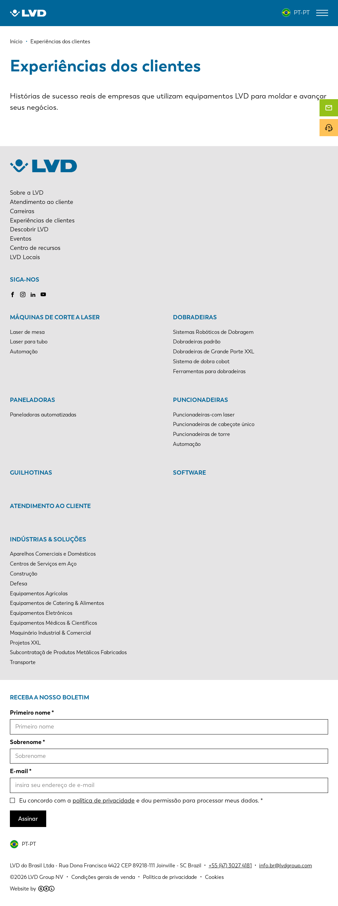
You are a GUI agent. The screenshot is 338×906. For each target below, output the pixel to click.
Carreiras (22, 211)
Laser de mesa (27, 332)
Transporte (23, 662)
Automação (24, 351)
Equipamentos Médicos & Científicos (53, 623)
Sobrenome (26, 742)
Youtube (43, 294)
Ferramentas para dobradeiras (209, 371)
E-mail (19, 771)
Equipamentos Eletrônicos (41, 613)
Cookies (214, 877)
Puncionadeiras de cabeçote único (213, 424)
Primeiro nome (30, 712)
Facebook (12, 294)
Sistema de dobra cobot (201, 361)
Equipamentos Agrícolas (39, 593)
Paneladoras (32, 400)
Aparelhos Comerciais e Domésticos (53, 554)
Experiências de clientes (42, 220)
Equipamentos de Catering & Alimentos (57, 603)
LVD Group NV (45, 877)
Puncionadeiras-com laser (204, 415)
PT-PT (302, 12)
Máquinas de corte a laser (55, 317)
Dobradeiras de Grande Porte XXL (213, 351)
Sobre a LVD (27, 192)
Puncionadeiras (200, 400)
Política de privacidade (170, 877)
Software (189, 472)
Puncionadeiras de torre (201, 434)
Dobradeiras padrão (196, 341)
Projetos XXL (25, 643)
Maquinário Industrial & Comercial (50, 633)
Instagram (22, 294)
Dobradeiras (195, 317)
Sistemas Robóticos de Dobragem (213, 332)
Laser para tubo (29, 341)
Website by (32, 889)
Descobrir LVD (29, 229)
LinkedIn (33, 294)
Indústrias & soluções (48, 539)
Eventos (20, 238)
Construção (23, 574)
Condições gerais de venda (103, 877)
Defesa (18, 583)
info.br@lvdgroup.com (285, 865)
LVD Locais (25, 257)
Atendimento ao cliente (41, 202)
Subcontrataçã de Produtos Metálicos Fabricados (68, 652)
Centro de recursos (35, 248)
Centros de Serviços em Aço (43, 564)
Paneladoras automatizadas (43, 415)
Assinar (28, 818)
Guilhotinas (31, 472)
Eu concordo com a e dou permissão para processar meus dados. (139, 800)
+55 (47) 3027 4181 (230, 865)
